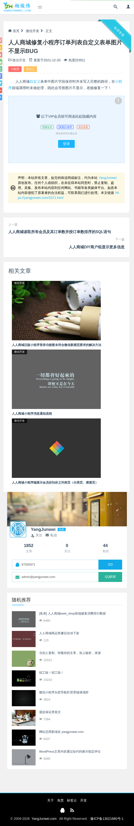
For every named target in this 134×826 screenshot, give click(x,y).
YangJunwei (107, 178)
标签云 (72, 800)
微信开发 (32, 31)
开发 (83, 800)
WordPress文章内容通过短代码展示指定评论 (70, 751)
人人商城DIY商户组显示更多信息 (97, 247)
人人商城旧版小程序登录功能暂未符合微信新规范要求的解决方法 (56, 345)
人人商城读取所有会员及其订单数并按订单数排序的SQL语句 (59, 232)
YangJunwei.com (44, 819)
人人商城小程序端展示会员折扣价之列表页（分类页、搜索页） (55, 482)
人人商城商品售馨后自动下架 (59, 633)
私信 (51, 535)
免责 (60, 800)
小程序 (15, 69)
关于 (50, 800)
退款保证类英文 (50, 712)
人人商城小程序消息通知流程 (32, 413)
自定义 (30, 69)
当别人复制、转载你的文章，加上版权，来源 (70, 653)
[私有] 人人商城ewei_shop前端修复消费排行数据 (72, 613)
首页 (13, 31)
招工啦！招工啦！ (51, 672)
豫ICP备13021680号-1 (107, 819)
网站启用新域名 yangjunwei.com (61, 732)
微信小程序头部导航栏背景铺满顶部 (63, 692)
